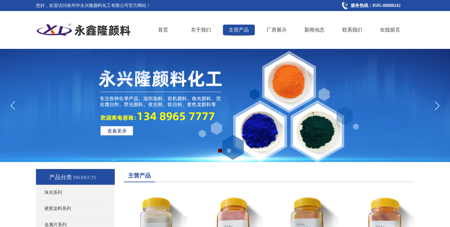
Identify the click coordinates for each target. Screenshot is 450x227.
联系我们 (352, 29)
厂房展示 (276, 29)
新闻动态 (314, 29)
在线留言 (390, 29)
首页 (163, 29)
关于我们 (201, 29)
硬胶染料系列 (57, 208)
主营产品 (239, 29)
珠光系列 (53, 192)
